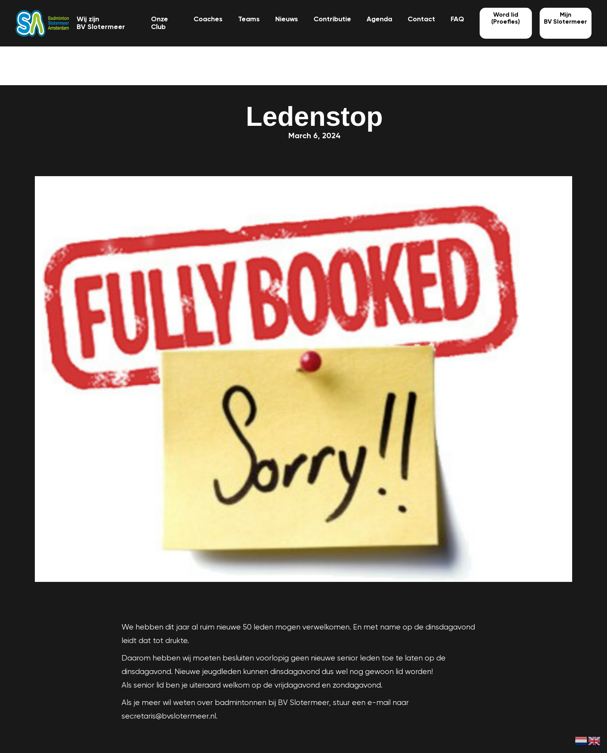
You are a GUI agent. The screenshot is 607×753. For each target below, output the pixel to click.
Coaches (208, 19)
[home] (42, 23)
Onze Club (159, 23)
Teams (249, 19)
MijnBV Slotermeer (565, 18)
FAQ (457, 19)
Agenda (379, 19)
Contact (421, 19)
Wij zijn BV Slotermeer (101, 23)
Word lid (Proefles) (505, 18)
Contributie (332, 19)
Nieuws (286, 19)
